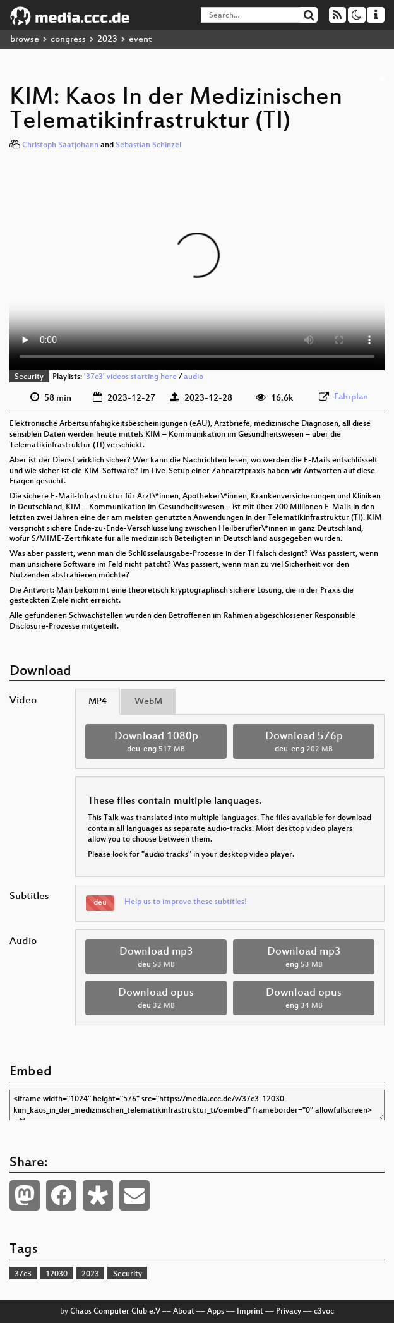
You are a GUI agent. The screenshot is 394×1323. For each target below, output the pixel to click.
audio (193, 377)
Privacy (288, 1311)
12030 (56, 1274)
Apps (215, 1311)
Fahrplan (351, 397)
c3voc (324, 1311)
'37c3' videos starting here (130, 377)
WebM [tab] (148, 701)
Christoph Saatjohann (60, 145)
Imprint (250, 1311)
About (183, 1311)
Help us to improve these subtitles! (185, 902)
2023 (107, 39)
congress (68, 39)
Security (29, 377)
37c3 (23, 1274)
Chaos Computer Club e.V (115, 1311)
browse (24, 39)
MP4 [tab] (97, 701)
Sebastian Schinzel (148, 145)
